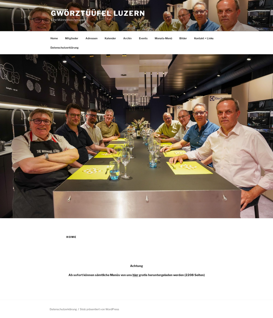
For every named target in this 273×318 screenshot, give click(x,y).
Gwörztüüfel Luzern (98, 13)
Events (143, 38)
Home (54, 38)
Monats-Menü (163, 38)
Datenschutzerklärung (64, 47)
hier (135, 275)
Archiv (127, 38)
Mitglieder (71, 38)
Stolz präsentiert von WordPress (99, 309)
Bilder (183, 38)
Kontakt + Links (203, 38)
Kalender (110, 38)
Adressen (91, 38)
